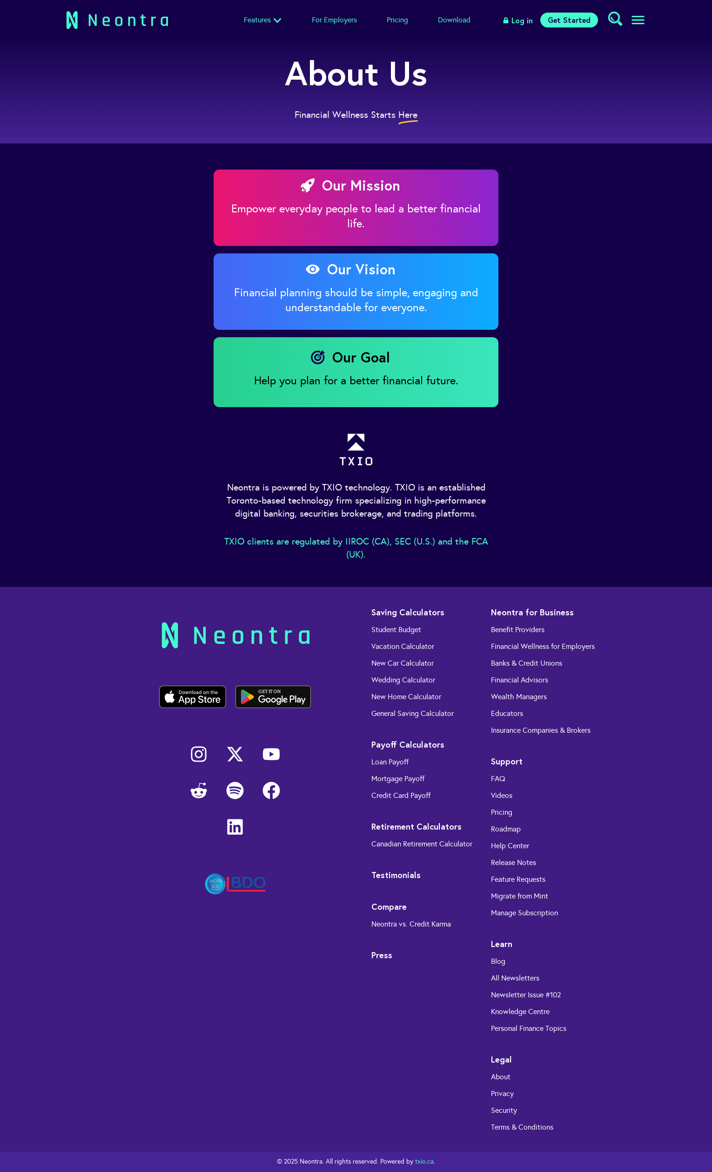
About (500, 1076)
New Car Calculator (402, 663)
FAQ (498, 778)
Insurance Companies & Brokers (541, 730)
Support (507, 761)
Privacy (502, 1093)
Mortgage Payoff (397, 778)
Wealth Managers (519, 696)
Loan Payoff (390, 761)
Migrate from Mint (519, 896)
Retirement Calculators (416, 826)
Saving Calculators (407, 612)
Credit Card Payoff (400, 795)
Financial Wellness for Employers (543, 646)
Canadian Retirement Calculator (421, 843)
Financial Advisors (519, 679)
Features (257, 19)
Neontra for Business (532, 612)
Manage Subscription (524, 912)
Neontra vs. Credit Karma (411, 924)
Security (504, 1110)
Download (454, 19)
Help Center (510, 845)
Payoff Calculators (407, 744)
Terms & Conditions (522, 1127)
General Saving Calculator (412, 713)
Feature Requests (518, 879)
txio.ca (424, 1161)
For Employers (334, 19)
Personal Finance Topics (528, 1028)
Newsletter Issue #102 (526, 994)
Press (381, 955)
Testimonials (396, 874)
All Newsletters (515, 978)
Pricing (397, 19)
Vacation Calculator (402, 646)
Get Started (569, 20)
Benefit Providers (517, 629)
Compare (389, 906)
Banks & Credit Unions (526, 663)
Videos (501, 795)
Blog (498, 961)
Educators (507, 713)
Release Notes (513, 862)
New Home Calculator (406, 696)
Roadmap (506, 828)
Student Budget (396, 629)
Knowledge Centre (520, 1011)
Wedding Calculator (403, 679)
